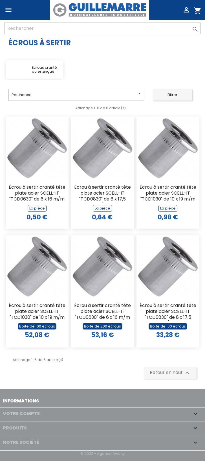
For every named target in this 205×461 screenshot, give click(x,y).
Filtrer (172, 94)
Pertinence (76, 94)
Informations (21, 401)
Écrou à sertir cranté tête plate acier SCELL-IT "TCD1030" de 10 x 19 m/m (168, 193)
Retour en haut (170, 372)
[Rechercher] (102, 28)
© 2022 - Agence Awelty (102, 453)
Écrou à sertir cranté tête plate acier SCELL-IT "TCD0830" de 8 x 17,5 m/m (102, 193)
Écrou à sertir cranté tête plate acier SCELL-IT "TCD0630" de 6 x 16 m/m (37, 193)
